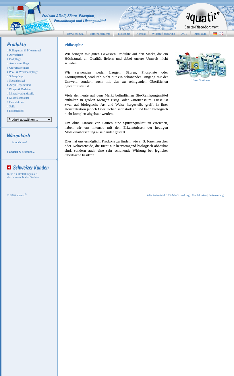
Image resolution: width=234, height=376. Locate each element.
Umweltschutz (75, 33)
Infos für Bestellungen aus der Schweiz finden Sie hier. (23, 175)
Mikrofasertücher (19, 97)
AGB (184, 33)
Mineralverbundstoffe (21, 93)
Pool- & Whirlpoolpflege (23, 72)
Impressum (200, 33)
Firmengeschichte (100, 33)
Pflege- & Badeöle (19, 89)
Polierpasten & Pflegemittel (25, 50)
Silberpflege (16, 76)
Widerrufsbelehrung (163, 33)
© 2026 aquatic (17, 195)
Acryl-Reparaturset (20, 84)
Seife (12, 106)
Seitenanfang (218, 195)
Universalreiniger (19, 67)
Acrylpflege (16, 54)
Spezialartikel (17, 80)
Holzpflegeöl (16, 110)
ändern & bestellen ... (22, 151)
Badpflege (15, 59)
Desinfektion (16, 102)
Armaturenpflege (19, 63)
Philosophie (123, 33)
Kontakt (141, 33)
